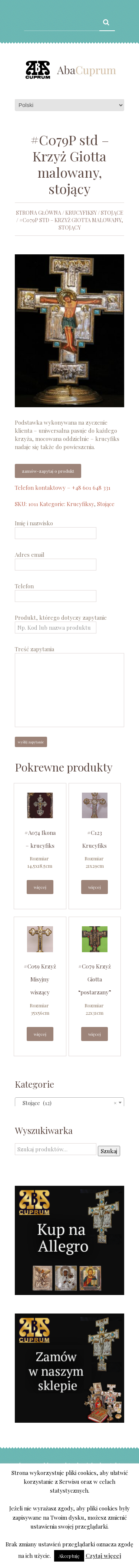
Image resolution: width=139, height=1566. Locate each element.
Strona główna (38, 212)
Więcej (40, 887)
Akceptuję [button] (69, 1556)
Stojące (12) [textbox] (67, 1103)
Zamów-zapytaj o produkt (48, 471)
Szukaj (109, 1151)
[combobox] (69, 1102)
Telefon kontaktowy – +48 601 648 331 (62, 487)
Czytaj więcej (103, 1555)
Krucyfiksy (81, 212)
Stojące (112, 212)
